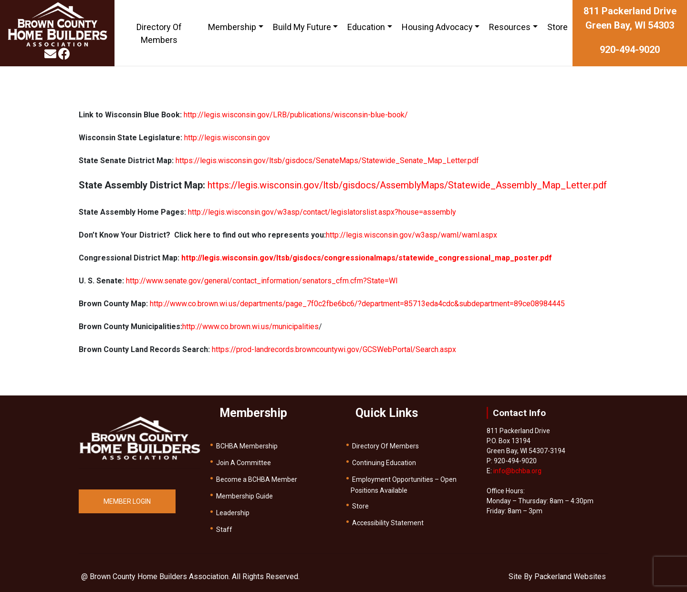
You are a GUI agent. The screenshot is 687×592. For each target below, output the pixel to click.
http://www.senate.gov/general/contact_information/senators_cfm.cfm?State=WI (262, 280)
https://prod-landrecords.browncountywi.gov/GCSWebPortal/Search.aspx (334, 349)
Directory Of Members (159, 33)
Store (557, 27)
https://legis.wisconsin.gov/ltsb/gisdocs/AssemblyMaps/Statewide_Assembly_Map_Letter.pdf (407, 185)
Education (366, 27)
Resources (510, 27)
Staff (224, 529)
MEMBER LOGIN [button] (127, 501)
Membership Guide (244, 496)
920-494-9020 (630, 49)
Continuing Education (384, 463)
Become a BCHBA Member (256, 479)
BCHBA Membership (247, 446)
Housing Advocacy (437, 27)
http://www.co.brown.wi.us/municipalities (250, 326)
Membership (232, 27)
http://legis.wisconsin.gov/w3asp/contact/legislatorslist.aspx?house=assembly (322, 212)
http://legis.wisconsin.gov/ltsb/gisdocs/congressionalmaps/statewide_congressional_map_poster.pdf (366, 257)
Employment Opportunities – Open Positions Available (404, 485)
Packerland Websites (570, 576)
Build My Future (302, 27)
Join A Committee (243, 463)
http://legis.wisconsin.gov (227, 137)
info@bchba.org (517, 471)
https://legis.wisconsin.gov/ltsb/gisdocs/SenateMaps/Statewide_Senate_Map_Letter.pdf (327, 160)
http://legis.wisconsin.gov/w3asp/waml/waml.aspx (411, 234)
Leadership (233, 513)
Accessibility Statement (388, 523)
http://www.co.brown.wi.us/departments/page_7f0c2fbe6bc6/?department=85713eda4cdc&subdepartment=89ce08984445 (357, 303)
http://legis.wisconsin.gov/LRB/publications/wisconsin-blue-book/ (296, 114)
